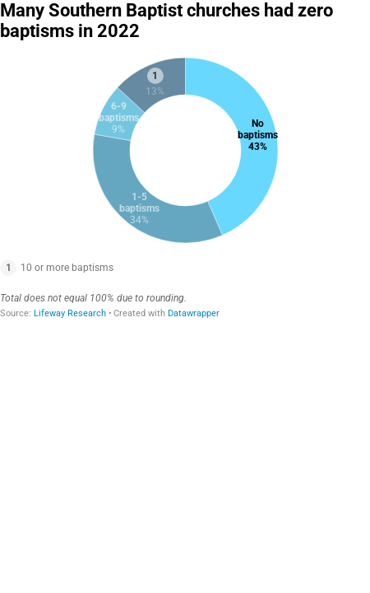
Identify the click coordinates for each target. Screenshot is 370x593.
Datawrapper (194, 313)
